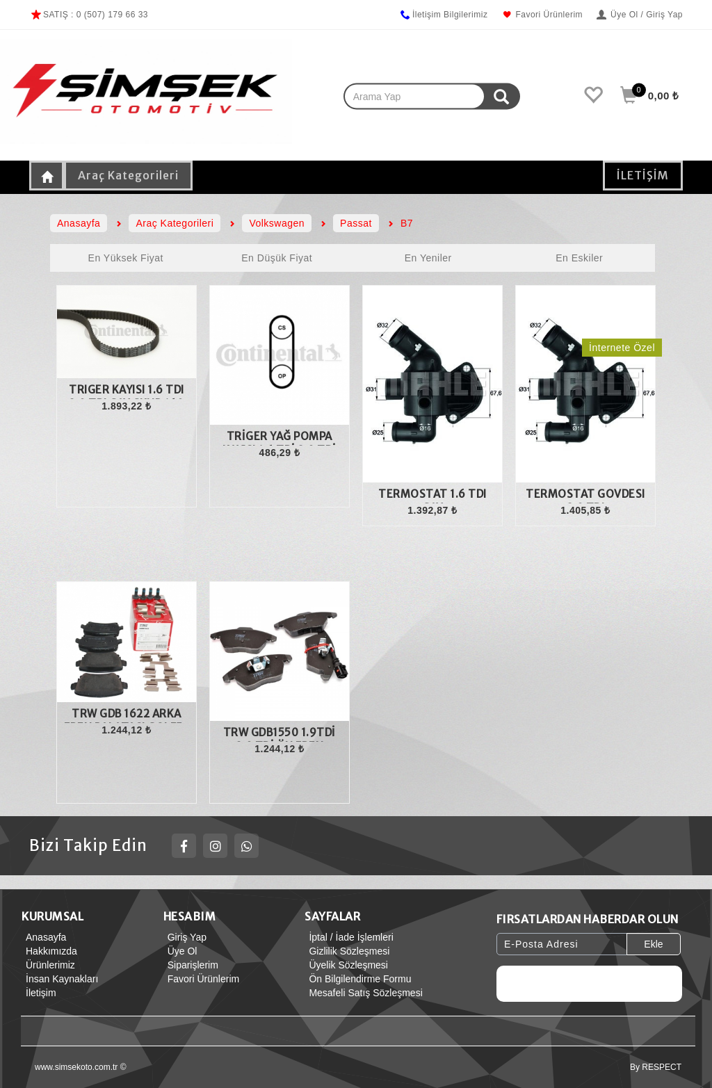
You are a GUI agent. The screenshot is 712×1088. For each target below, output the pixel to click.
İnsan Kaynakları (60, 978)
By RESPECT (655, 1067)
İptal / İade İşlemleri (349, 937)
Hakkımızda (49, 951)
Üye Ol (180, 951)
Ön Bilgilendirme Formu (358, 978)
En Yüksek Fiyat (125, 257)
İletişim (39, 992)
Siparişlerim (190, 965)
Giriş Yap (185, 937)
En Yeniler (428, 257)
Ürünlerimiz (48, 965)
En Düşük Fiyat (276, 257)
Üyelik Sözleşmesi (346, 965)
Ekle (653, 944)
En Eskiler (579, 257)
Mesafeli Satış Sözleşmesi (363, 992)
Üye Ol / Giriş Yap (640, 14)
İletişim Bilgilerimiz (443, 14)
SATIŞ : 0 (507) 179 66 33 (88, 14)
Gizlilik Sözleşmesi (347, 951)
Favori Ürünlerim (542, 14)
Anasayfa (44, 937)
